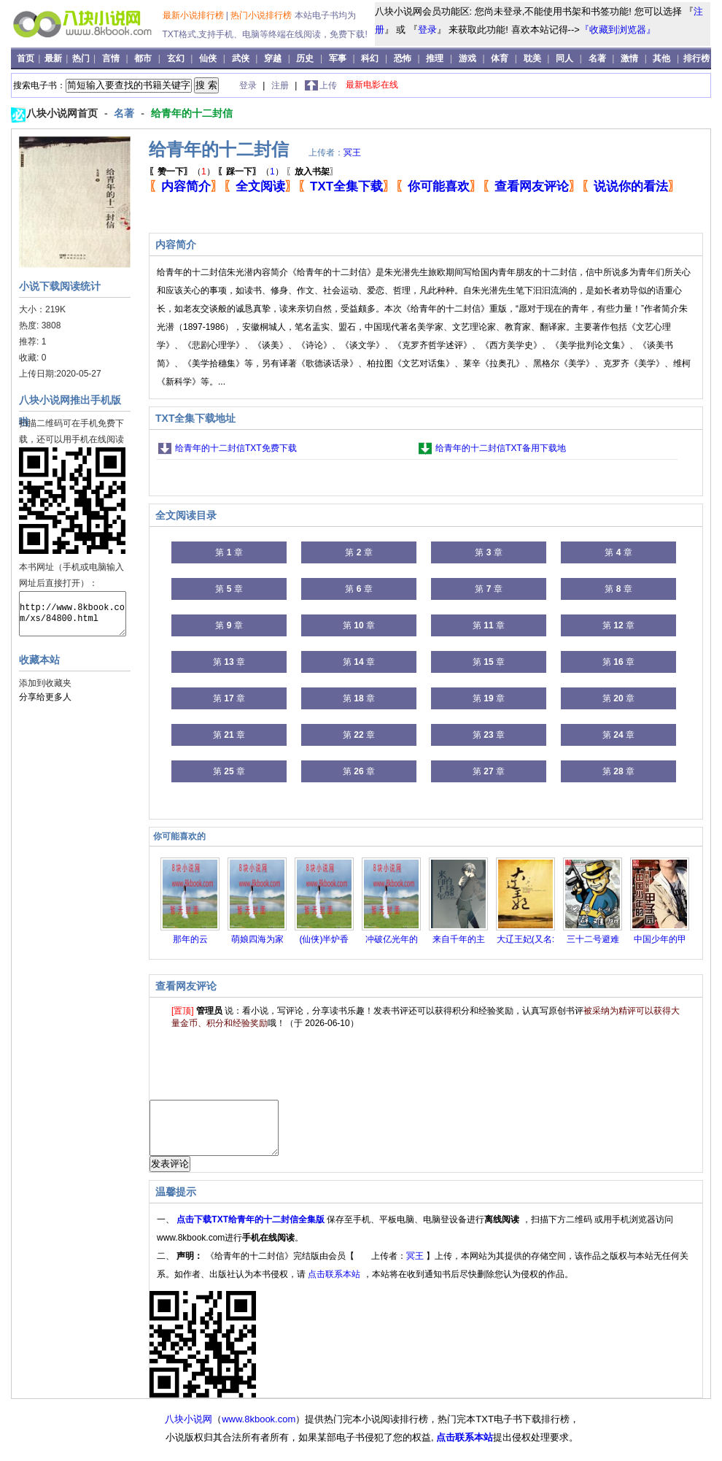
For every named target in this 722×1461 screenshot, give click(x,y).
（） (182, 171)
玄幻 (176, 58)
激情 (629, 58)
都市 (143, 58)
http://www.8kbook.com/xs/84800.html (72, 613)
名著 (597, 58)
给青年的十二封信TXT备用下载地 (500, 448)
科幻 (370, 58)
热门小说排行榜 (262, 15)
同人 (564, 58)
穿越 (273, 58)
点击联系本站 (335, 1285)
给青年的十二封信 (192, 113)
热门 (82, 58)
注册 (281, 85)
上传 (328, 85)
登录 (427, 29)
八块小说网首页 (63, 113)
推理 (434, 58)
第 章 (228, 552)
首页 (26, 58)
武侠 (240, 58)
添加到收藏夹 (45, 683)
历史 (305, 58)
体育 (499, 58)
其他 (661, 58)
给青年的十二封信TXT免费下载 (236, 448)
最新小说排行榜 (194, 15)
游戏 (467, 58)
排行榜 (696, 58)
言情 (111, 58)
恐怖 (402, 58)
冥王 (352, 152)
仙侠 (208, 58)
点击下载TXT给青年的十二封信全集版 (251, 1230)
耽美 (532, 58)
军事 (337, 58)
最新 (54, 58)
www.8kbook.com (258, 1430)
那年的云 (190, 939)
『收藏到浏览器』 (618, 29)
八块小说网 (188, 1430)
